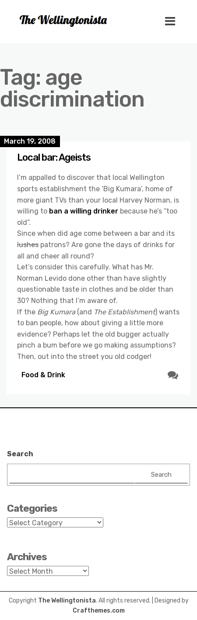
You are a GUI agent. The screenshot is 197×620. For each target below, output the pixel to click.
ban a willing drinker (83, 211)
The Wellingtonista (67, 600)
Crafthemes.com (99, 610)
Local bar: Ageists (54, 157)
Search (20, 454)
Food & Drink (43, 375)
